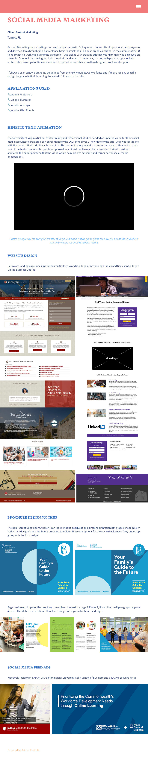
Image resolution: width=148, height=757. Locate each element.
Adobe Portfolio (31, 750)
